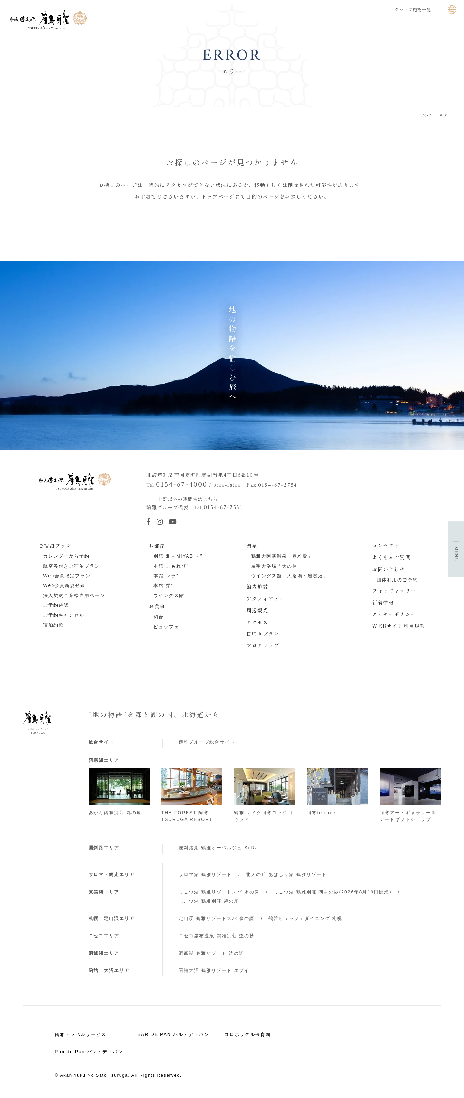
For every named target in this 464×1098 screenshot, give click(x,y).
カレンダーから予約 (66, 556)
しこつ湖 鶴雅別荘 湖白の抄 (333, 891)
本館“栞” (163, 585)
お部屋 (157, 545)
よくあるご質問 (391, 557)
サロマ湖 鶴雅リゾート (205, 874)
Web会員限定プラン (67, 575)
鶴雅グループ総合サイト (207, 741)
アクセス (258, 621)
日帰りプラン (263, 633)
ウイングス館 (168, 595)
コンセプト (386, 545)
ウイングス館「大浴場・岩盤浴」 (289, 575)
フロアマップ (263, 645)
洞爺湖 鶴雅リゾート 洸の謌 (212, 953)
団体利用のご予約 (397, 579)
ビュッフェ (166, 626)
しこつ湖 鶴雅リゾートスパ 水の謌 (219, 891)
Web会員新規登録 (64, 585)
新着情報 (383, 602)
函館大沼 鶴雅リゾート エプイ (214, 970)
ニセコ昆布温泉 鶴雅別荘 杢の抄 (217, 935)
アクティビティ (266, 598)
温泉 (252, 545)
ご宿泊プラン (55, 545)
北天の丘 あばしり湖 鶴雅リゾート (286, 874)
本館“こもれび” (170, 566)
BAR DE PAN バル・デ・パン (173, 1034)
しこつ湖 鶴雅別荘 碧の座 (209, 900)
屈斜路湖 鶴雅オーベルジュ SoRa (218, 847)
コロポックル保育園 (247, 1034)
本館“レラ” (165, 575)
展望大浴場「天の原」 (277, 566)
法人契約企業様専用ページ (74, 595)
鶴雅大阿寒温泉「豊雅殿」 (282, 556)
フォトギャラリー (394, 590)
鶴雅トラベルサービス (80, 1034)
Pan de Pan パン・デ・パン (89, 1051)
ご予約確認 (56, 605)
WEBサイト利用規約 (398, 625)
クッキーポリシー (394, 613)
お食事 (157, 606)
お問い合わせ (388, 569)
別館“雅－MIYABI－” (177, 556)
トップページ (218, 196)
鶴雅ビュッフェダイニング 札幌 (305, 918)
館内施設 (258, 586)
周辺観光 (258, 610)
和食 (158, 617)
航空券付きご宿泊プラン (71, 566)
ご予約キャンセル (63, 615)
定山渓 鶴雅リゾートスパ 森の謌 (217, 918)
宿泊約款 (53, 624)
